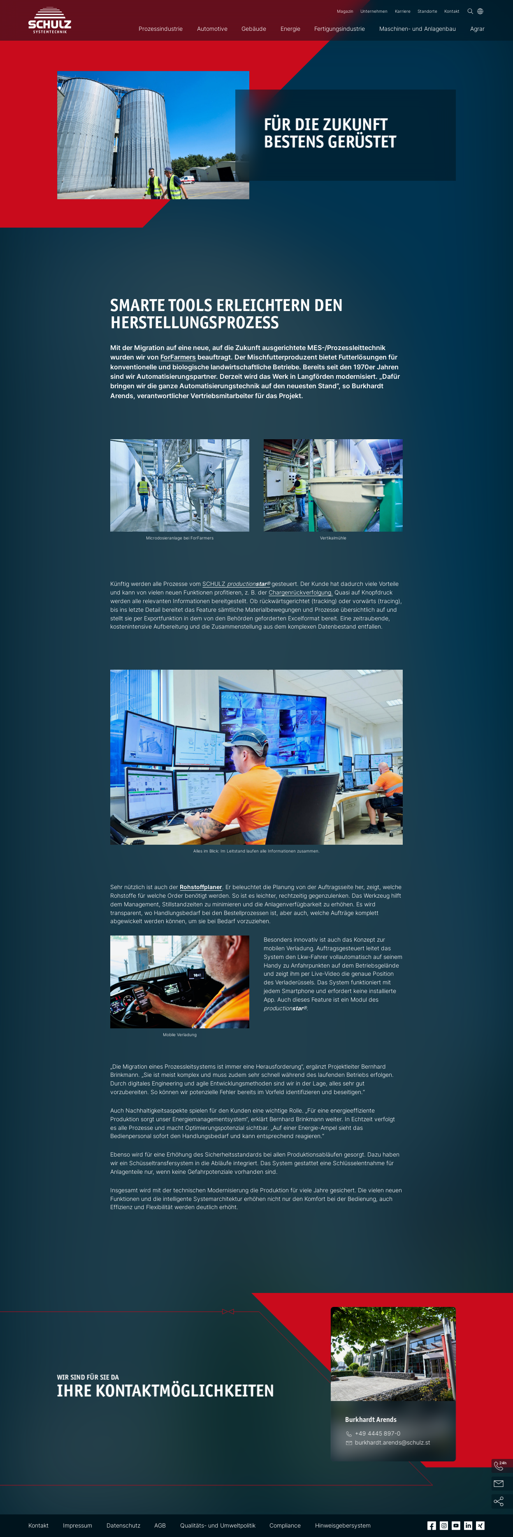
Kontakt (452, 11)
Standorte (427, 11)
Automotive (212, 28)
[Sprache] (480, 11)
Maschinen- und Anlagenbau (417, 28)
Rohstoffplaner (201, 887)
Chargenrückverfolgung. (301, 592)
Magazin (345, 11)
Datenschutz (123, 1525)
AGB (160, 1525)
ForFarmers (178, 357)
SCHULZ (236, 584)
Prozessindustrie (161, 28)
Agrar (477, 28)
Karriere (403, 11)
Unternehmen (374, 11)
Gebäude (253, 28)
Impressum (77, 1525)
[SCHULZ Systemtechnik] (49, 20)
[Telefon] (379, 1433)
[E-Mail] (393, 1442)
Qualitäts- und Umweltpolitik (217, 1525)
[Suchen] (470, 11)
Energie (290, 28)
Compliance (285, 1525)
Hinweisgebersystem (343, 1525)
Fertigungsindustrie (339, 28)
